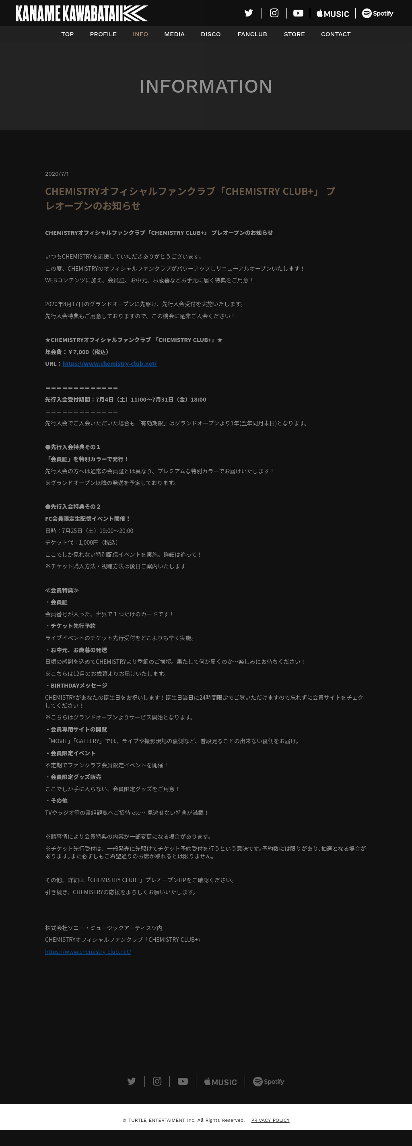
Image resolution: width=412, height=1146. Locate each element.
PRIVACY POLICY (270, 1120)
